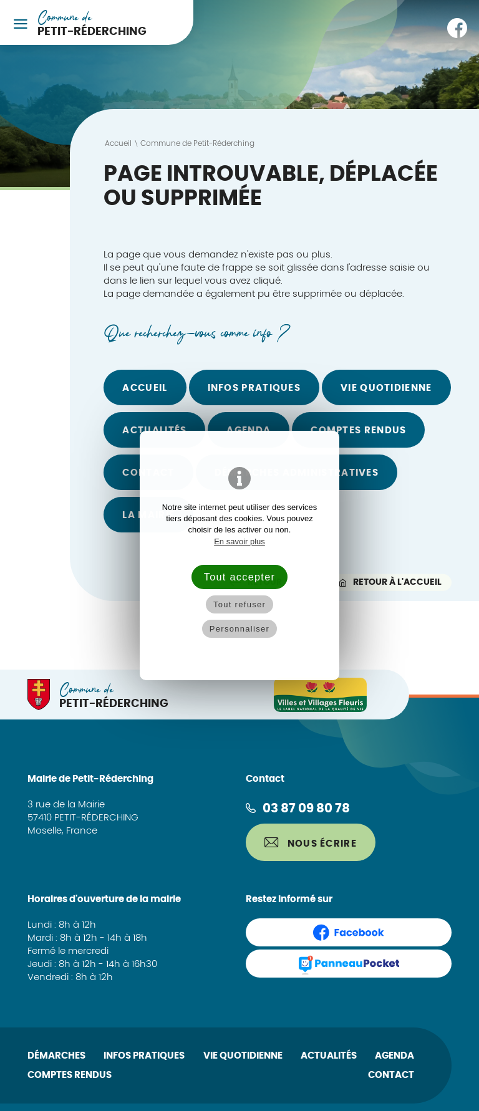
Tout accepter (239, 576)
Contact (391, 1075)
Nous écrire (310, 843)
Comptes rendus (358, 430)
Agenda (248, 430)
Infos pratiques (254, 388)
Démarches (56, 1055)
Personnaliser (239, 628)
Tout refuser (239, 604)
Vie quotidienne (386, 388)
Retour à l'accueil (390, 582)
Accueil (144, 388)
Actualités (154, 430)
